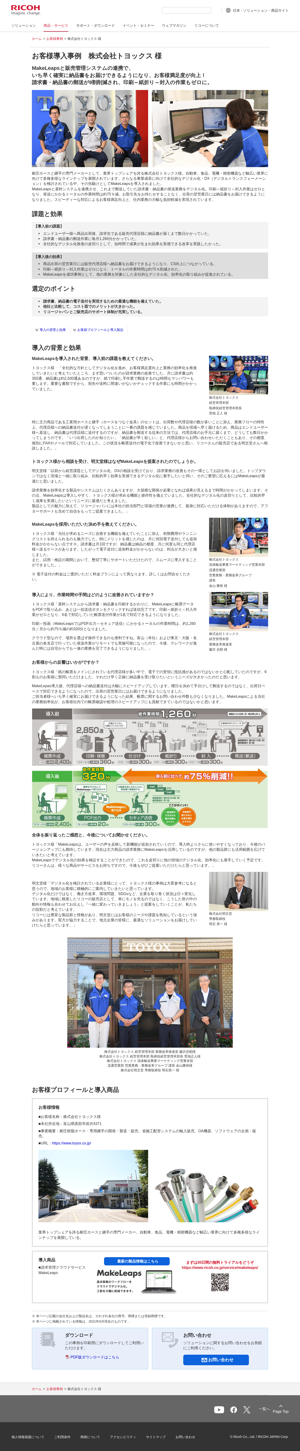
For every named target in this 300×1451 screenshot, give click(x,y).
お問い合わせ (185, 1437)
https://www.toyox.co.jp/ (71, 1143)
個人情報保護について (28, 1437)
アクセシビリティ (123, 1437)
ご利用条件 (62, 1437)
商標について (90, 1437)
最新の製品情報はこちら (137, 1261)
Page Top (280, 1412)
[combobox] (185, 10)
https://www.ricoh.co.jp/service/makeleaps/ (220, 1268)
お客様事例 (54, 39)
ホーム (37, 39)
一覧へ (263, 1409)
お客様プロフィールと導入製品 (100, 330)
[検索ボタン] (214, 10)
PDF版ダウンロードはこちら (95, 1357)
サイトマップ (156, 1437)
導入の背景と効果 (53, 330)
